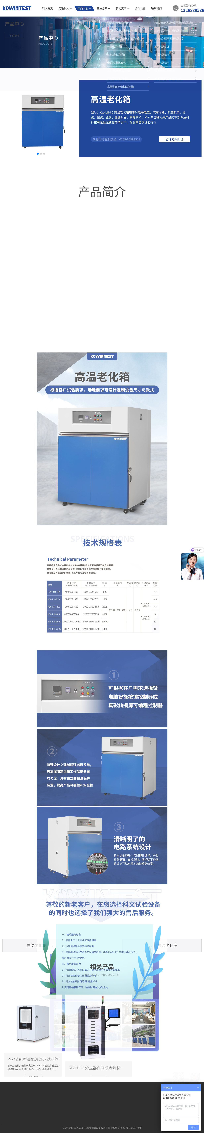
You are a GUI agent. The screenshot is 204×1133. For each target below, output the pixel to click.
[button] (38, 154)
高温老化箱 (36, 63)
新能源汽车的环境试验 (40, 1096)
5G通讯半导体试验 (38, 1087)
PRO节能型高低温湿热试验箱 (71, 1091)
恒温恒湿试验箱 (64, 1087)
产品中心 (84, 8)
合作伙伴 (140, 8)
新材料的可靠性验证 (39, 1091)
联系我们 (156, 8)
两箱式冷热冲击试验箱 (67, 1096)
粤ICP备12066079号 (130, 1124)
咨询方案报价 (174, 139)
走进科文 (65, 8)
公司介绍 (15, 1087)
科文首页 (47, 8)
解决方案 (103, 8)
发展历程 (15, 1100)
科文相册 (15, 1096)
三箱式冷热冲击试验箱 (67, 1100)
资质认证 (15, 1091)
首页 (11, 63)
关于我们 (15, 1079)
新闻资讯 (122, 8)
